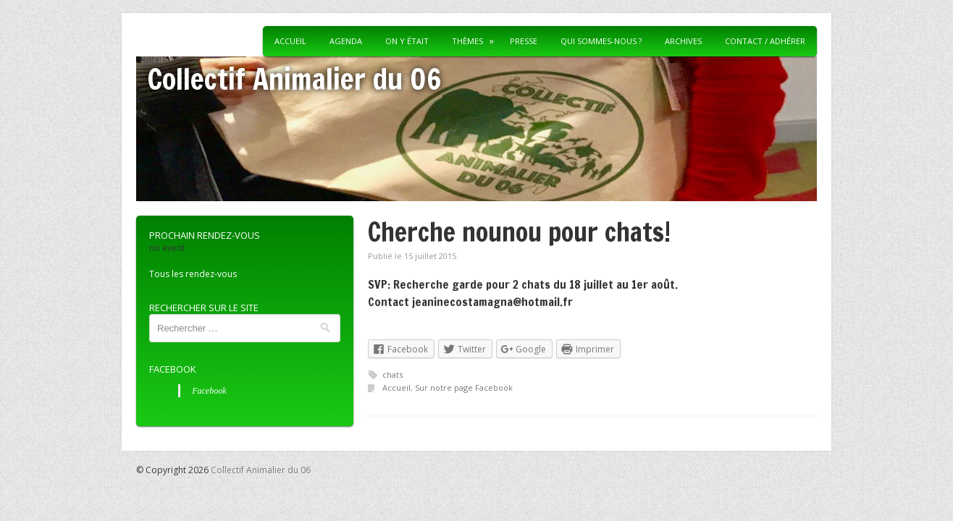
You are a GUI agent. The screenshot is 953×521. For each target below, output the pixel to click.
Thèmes (467, 40)
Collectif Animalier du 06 (294, 78)
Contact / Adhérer (765, 40)
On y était (407, 40)
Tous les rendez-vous (193, 274)
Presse (523, 40)
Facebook (172, 369)
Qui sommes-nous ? (601, 40)
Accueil (290, 40)
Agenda (345, 40)
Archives (683, 40)
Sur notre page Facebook (464, 387)
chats (392, 374)
